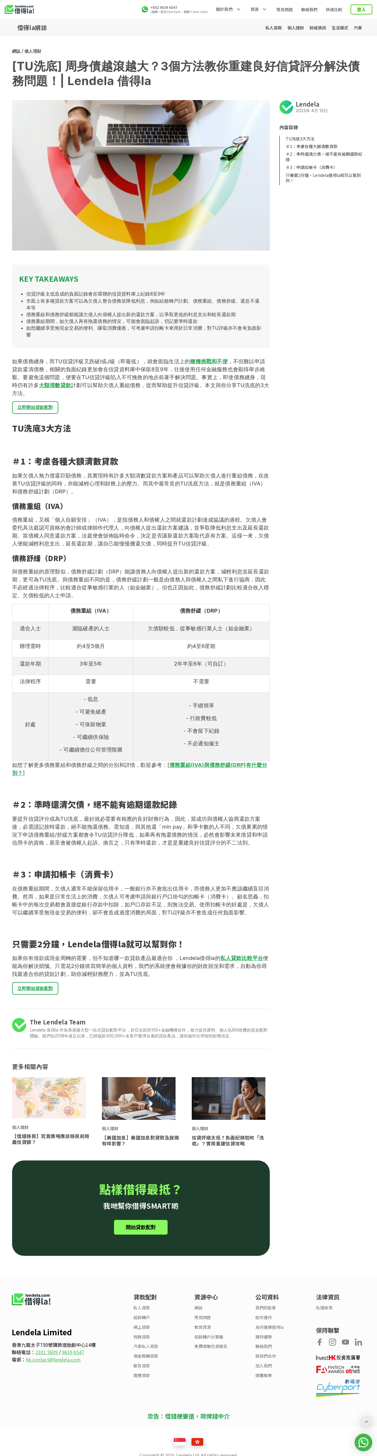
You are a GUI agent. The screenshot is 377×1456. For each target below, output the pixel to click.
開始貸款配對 (141, 1232)
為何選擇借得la (269, 1331)
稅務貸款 (141, 1341)
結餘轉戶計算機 (208, 1341)
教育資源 (202, 1331)
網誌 (16, 51)
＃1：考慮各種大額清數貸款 (312, 146)
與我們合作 (265, 1360)
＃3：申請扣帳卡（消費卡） (312, 167)
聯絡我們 (309, 9)
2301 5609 (46, 1356)
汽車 (356, 28)
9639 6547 (73, 1356)
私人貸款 (253, 28)
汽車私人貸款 (145, 1351)
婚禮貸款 (141, 1380)
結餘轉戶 (141, 1322)
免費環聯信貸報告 (210, 1351)
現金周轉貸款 (145, 1360)
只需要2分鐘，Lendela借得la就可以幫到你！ (323, 177)
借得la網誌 (32, 27)
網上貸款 (141, 1331)
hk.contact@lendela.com (53, 1364)
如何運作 (263, 1322)
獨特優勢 (263, 1341)
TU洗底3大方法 (300, 139)
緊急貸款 (141, 1370)
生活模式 (333, 28)
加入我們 (263, 1370)
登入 (361, 9)
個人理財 (280, 28)
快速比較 (334, 9)
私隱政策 (324, 1312)
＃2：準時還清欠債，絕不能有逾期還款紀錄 (324, 156)
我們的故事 (265, 1312)
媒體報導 (263, 1380)
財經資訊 (306, 28)
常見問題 (284, 9)
